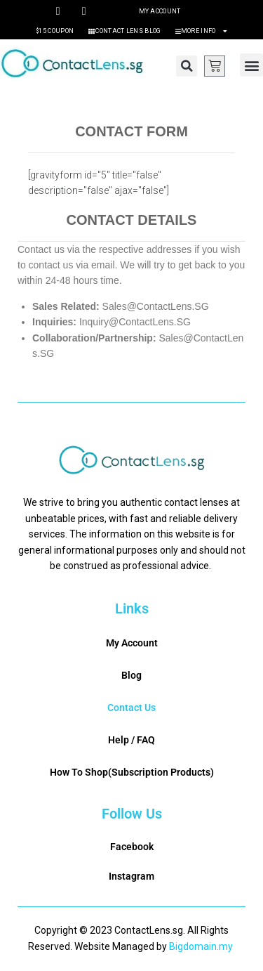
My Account (160, 11)
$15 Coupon (55, 30)
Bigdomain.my (201, 946)
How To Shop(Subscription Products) (132, 772)
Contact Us (131, 707)
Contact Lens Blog (124, 30)
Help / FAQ (131, 739)
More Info (201, 30)
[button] (186, 66)
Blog (131, 675)
